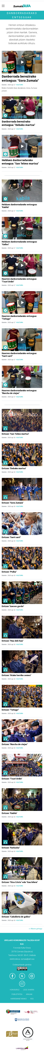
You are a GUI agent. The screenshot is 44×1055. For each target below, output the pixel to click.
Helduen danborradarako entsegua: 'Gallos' (19, 243)
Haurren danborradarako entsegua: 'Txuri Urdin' (19, 280)
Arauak (29, 994)
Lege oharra (28, 990)
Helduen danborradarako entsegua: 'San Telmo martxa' (20, 161)
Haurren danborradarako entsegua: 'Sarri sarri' (19, 354)
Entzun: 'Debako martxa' (14, 468)
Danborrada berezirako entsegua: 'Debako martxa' (18, 123)
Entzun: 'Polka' (9, 571)
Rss (32, 999)
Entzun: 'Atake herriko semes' (16, 675)
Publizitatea (17, 994)
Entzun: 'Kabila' (9, 813)
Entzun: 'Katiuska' (11, 847)
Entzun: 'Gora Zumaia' (12, 502)
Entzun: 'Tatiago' (10, 709)
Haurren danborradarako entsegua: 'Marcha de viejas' (19, 392)
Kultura (19, 85)
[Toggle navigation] (3, 6)
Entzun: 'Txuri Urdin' (12, 778)
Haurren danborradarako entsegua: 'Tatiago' (19, 317)
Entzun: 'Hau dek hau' (12, 640)
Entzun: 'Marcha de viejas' (15, 744)
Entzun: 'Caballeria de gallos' (16, 916)
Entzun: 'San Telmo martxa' (15, 433)
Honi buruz (14, 990)
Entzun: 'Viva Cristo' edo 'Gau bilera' (20, 882)
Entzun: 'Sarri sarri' (11, 537)
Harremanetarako (18, 999)
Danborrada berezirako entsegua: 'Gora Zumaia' (20, 78)
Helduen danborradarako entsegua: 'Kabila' (19, 206)
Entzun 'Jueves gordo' (13, 606)
